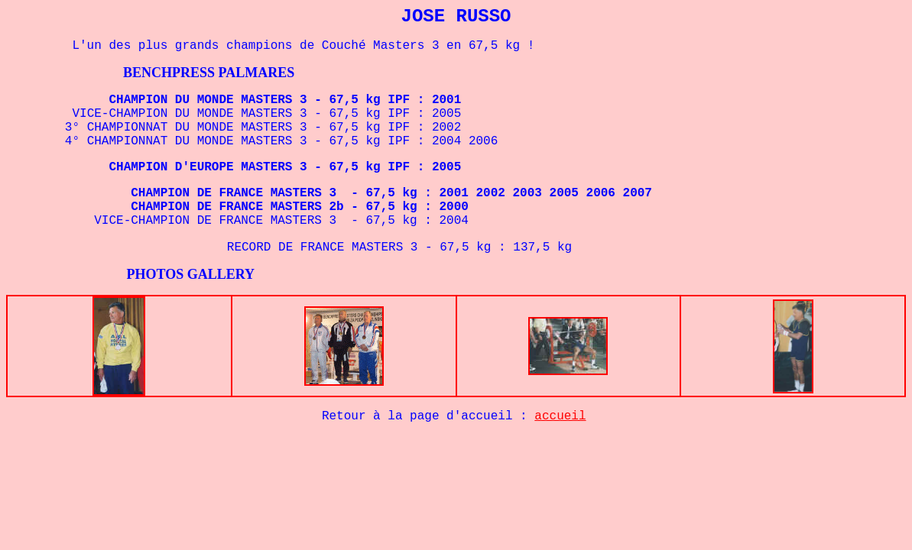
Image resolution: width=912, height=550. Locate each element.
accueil (560, 416)
